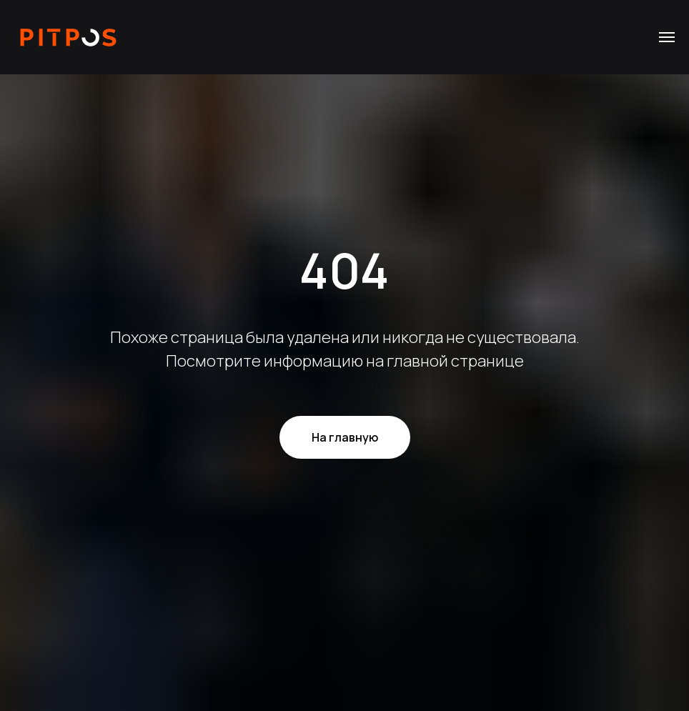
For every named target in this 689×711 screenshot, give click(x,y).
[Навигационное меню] (667, 37)
